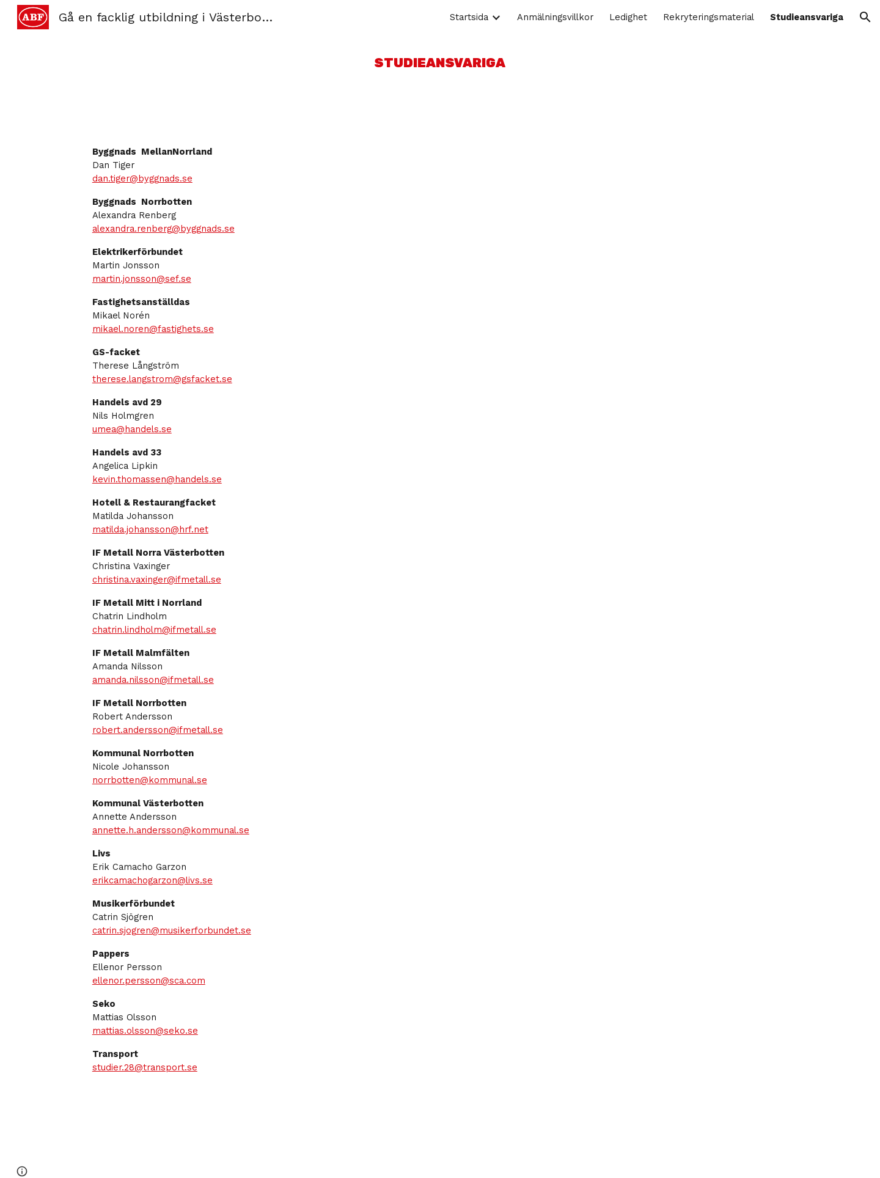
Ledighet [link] (628, 17)
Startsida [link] (469, 17)
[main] (440, 62)
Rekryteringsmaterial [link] (708, 17)
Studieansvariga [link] (806, 17)
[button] (865, 17)
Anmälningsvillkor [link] (555, 17)
